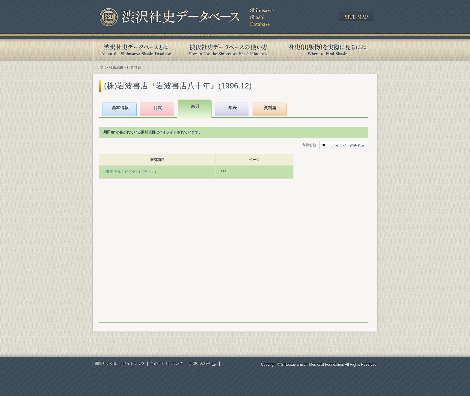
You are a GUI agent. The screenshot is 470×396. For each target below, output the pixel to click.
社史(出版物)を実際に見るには (327, 50)
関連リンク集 (106, 364)
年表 (232, 107)
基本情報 (120, 107)
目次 (157, 107)
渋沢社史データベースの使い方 (228, 50)
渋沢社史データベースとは (136, 50)
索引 (195, 105)
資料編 (270, 107)
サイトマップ (133, 364)
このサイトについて (166, 364)
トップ (98, 67)
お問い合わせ (199, 364)
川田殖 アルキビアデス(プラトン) (129, 172)
